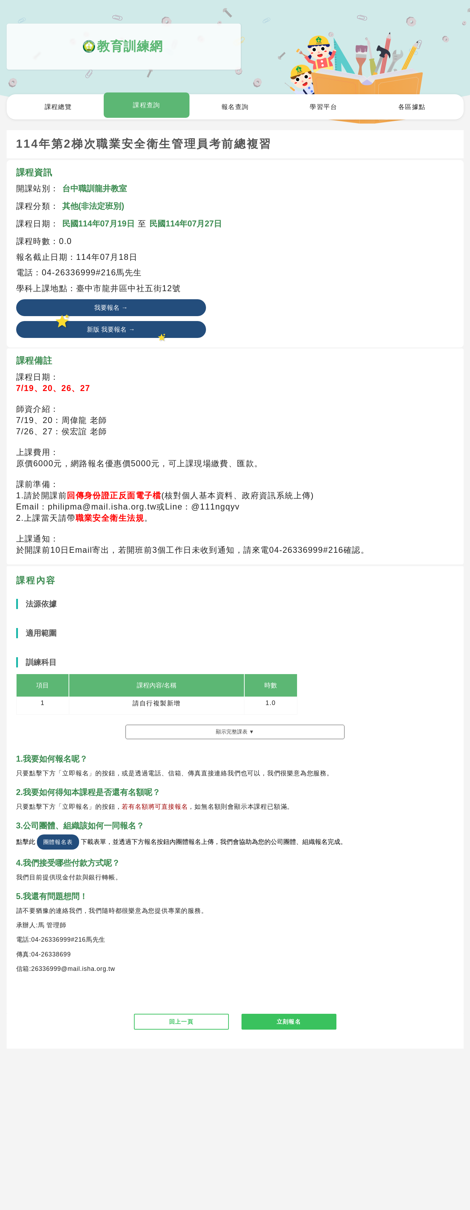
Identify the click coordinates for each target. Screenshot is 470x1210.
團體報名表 (58, 852)
